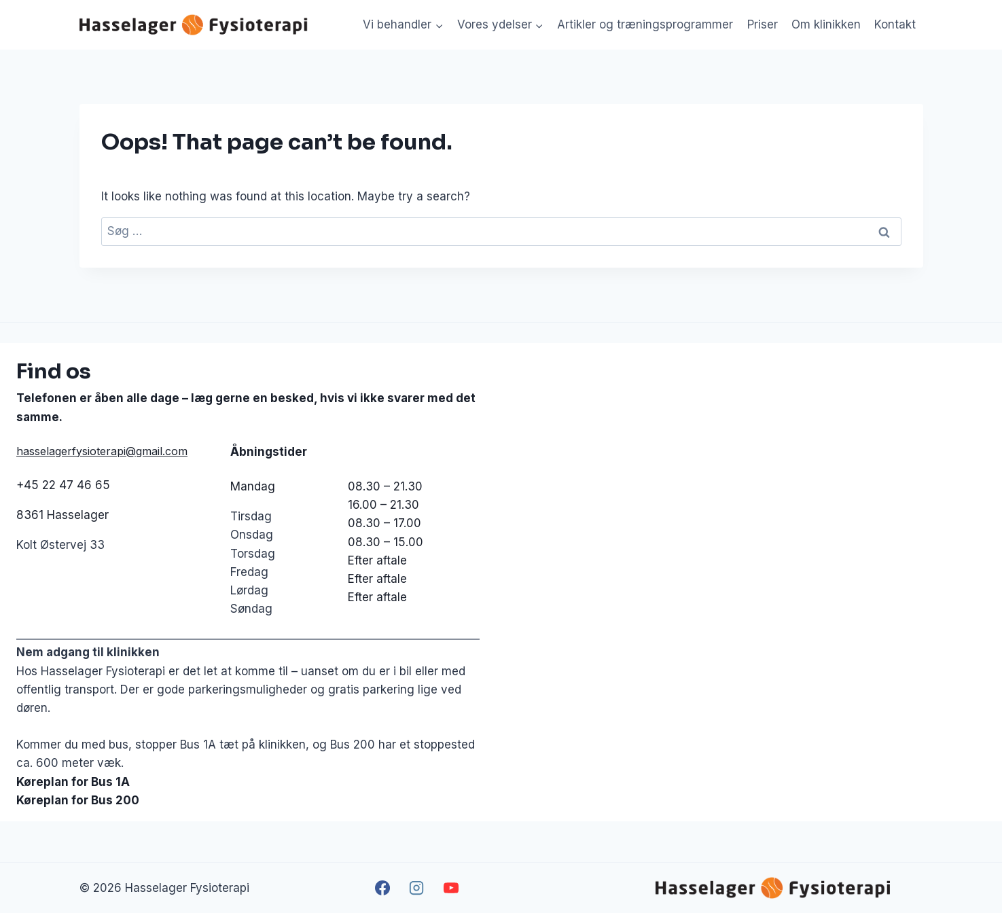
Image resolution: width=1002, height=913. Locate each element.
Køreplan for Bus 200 (77, 800)
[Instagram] (416, 888)
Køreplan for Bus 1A (73, 782)
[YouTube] (451, 888)
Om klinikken (826, 24)
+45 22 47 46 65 (63, 485)
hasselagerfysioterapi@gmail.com (101, 451)
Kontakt (895, 24)
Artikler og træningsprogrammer (645, 24)
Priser (762, 24)
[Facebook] (382, 888)
